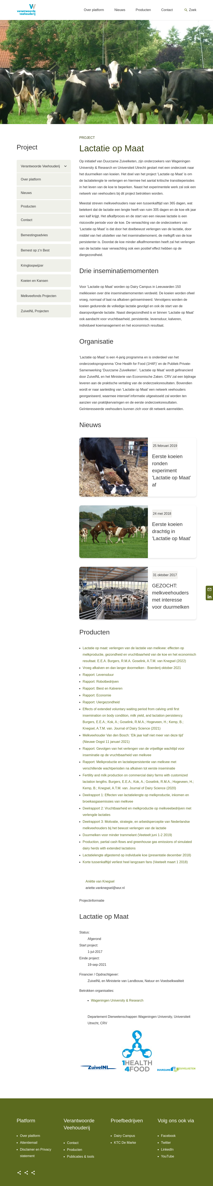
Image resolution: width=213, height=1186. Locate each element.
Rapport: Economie (97, 695)
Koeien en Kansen (34, 280)
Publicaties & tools (80, 1156)
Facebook (168, 1136)
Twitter (166, 1142)
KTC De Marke (125, 1142)
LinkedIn (167, 1149)
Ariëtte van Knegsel (99, 881)
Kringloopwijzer (32, 265)
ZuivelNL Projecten (35, 311)
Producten (28, 206)
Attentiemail (28, 1142)
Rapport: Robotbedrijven (101, 681)
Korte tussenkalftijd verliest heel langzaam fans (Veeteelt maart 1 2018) (135, 862)
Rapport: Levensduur (98, 674)
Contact (26, 220)
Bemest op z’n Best (35, 250)
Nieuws (26, 193)
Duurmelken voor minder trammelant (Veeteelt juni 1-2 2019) (127, 835)
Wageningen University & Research (117, 1000)
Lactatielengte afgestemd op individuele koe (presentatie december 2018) (137, 855)
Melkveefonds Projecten (38, 296)
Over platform (31, 179)
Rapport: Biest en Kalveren (102, 688)
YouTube (167, 1156)
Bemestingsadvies (34, 235)
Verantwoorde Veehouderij (40, 166)
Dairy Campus (124, 1136)
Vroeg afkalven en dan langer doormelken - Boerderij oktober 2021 (132, 668)
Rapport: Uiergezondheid (101, 702)
